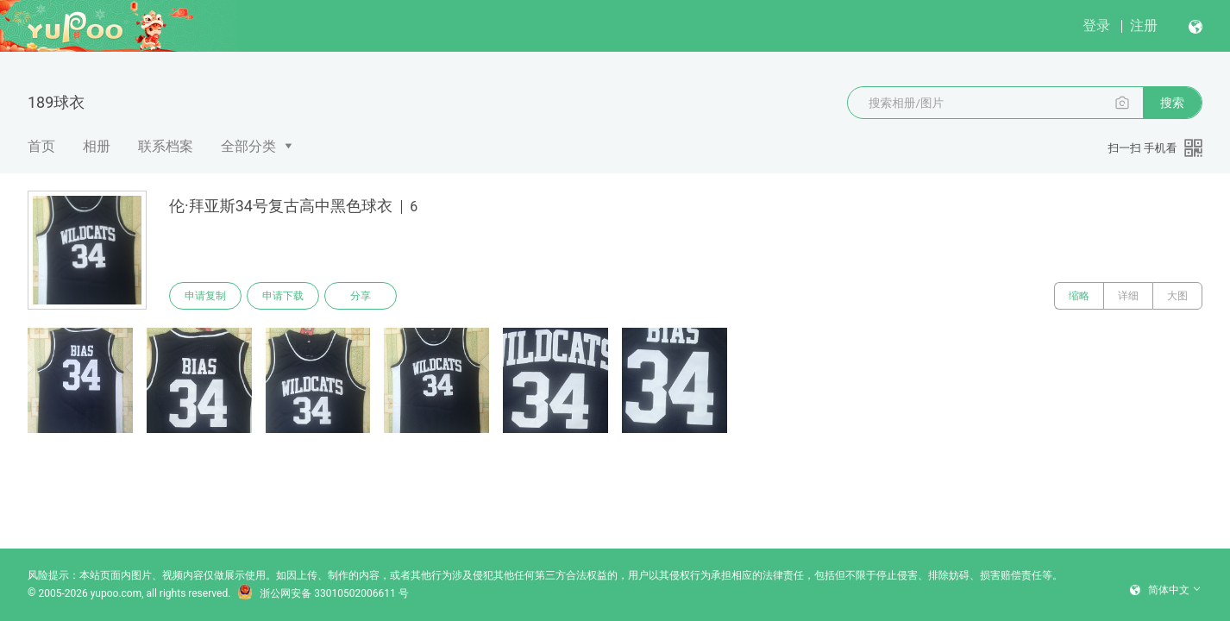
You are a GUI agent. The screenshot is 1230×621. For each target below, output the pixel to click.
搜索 (1172, 103)
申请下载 (283, 296)
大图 (1177, 296)
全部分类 (248, 146)
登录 (1096, 25)
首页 (41, 146)
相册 (96, 146)
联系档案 (165, 146)
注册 (1144, 25)
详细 (1128, 296)
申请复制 (205, 296)
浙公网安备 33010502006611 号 (322, 593)
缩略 (1079, 296)
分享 (360, 296)
